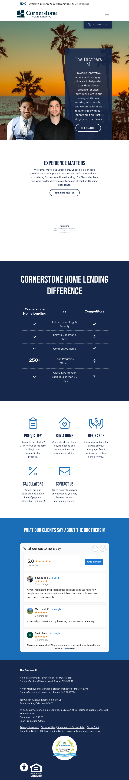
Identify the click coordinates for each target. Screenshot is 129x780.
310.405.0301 (97, 24)
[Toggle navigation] (107, 14)
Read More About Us (64, 189)
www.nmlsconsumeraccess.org (84, 731)
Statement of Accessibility (71, 727)
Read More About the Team (64, 232)
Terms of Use (48, 727)
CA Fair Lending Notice (52, 731)
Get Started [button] (88, 127)
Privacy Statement (29, 727)
